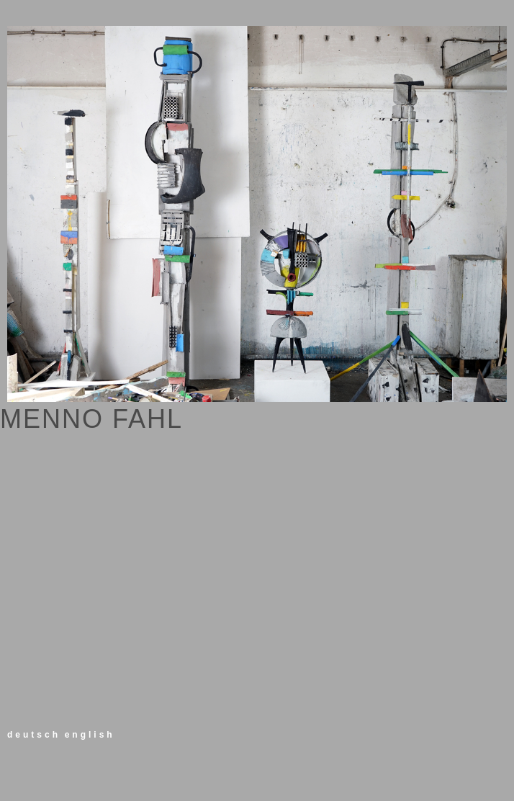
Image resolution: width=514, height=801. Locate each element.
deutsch (33, 735)
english (90, 735)
